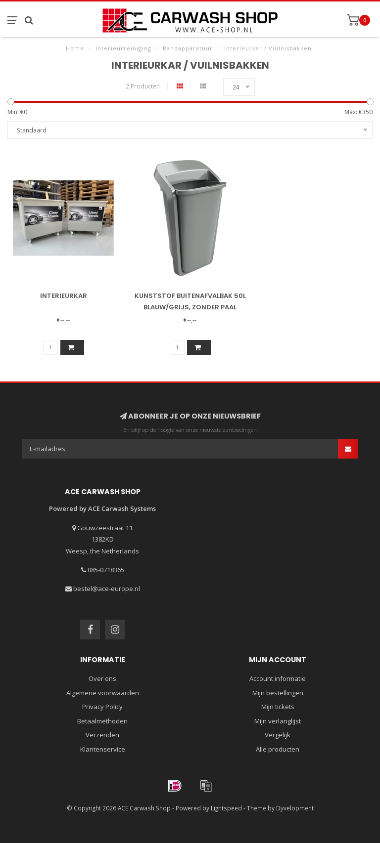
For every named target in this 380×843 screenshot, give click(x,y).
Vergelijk (277, 734)
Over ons (102, 678)
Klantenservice (102, 749)
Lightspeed (226, 808)
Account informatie (277, 678)
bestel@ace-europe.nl (106, 588)
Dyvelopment (295, 808)
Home (75, 48)
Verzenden (102, 734)
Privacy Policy (102, 706)
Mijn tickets (277, 706)
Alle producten (277, 749)
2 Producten (143, 86)
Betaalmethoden (102, 721)
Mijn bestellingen (277, 692)
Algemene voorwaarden (102, 692)
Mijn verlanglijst (277, 721)
